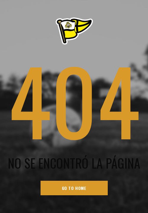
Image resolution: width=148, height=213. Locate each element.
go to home (74, 188)
